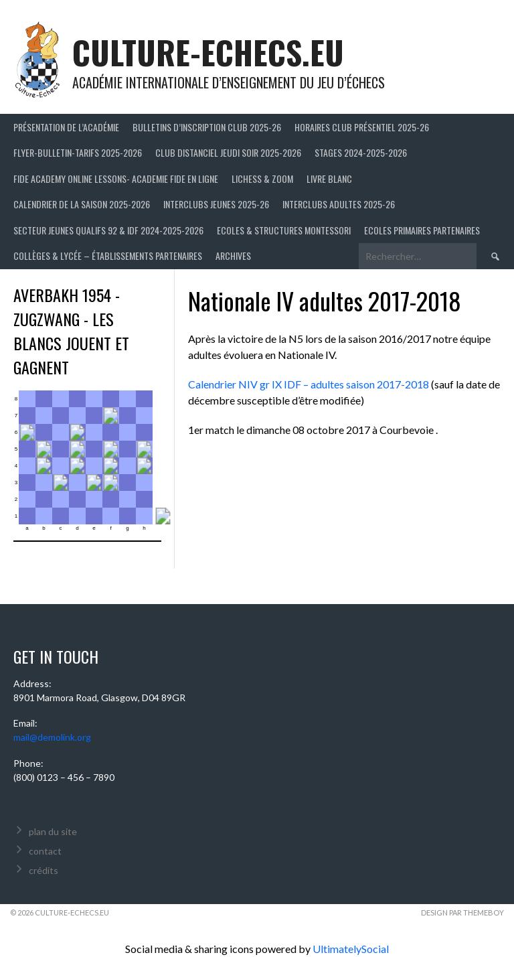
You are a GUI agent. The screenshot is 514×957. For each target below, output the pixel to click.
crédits (43, 870)
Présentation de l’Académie (66, 127)
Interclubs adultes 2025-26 (338, 204)
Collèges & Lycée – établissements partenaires (107, 255)
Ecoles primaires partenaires (422, 230)
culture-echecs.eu (208, 52)
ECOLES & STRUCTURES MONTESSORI (284, 230)
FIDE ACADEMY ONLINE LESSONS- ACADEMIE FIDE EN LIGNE (115, 178)
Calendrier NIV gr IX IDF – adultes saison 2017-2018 (308, 384)
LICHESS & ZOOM (262, 178)
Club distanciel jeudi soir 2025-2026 (228, 152)
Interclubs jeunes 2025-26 (216, 204)
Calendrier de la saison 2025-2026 (81, 204)
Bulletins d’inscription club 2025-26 (207, 127)
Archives (233, 255)
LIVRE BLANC (329, 178)
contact (45, 851)
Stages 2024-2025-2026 (361, 152)
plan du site (53, 831)
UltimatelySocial (351, 948)
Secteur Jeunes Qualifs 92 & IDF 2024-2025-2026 (108, 230)
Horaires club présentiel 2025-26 (361, 127)
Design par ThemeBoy (462, 912)
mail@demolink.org (52, 737)
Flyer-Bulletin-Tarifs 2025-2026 (77, 152)
